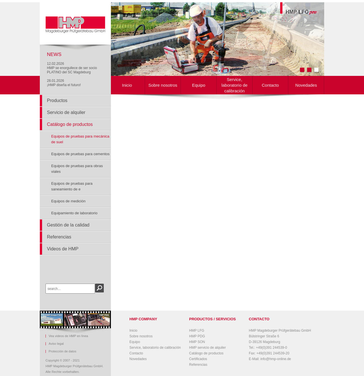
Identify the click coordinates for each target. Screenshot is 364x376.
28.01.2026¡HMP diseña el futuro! (64, 83)
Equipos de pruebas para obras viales (77, 169)
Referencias (59, 236)
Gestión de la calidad (68, 225)
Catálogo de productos (70, 124)
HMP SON (197, 342)
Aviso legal (56, 343)
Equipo (198, 85)
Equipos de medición (68, 201)
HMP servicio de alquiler (207, 348)
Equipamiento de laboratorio (74, 213)
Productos (57, 100)
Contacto (270, 85)
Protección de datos (62, 351)
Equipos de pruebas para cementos (80, 154)
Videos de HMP (62, 248)
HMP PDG (197, 336)
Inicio (127, 85)
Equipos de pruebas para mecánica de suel (80, 139)
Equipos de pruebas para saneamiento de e (71, 186)
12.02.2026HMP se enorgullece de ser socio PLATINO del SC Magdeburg (72, 68)
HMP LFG (196, 331)
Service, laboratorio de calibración (235, 85)
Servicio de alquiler (66, 112)
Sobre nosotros (162, 85)
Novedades (306, 85)
